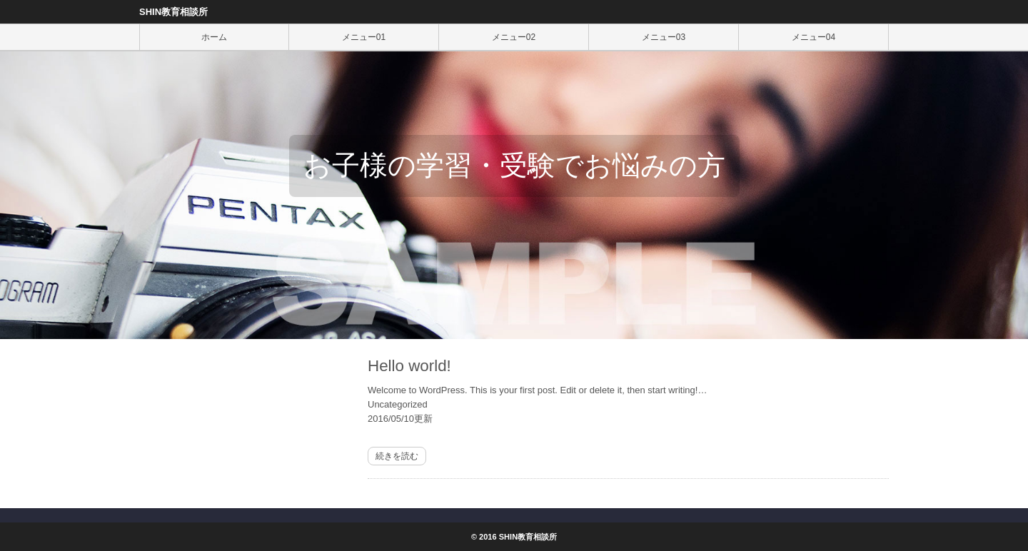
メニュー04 (813, 37)
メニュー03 (663, 37)
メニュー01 (364, 37)
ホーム (214, 37)
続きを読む (397, 456)
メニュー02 (513, 37)
